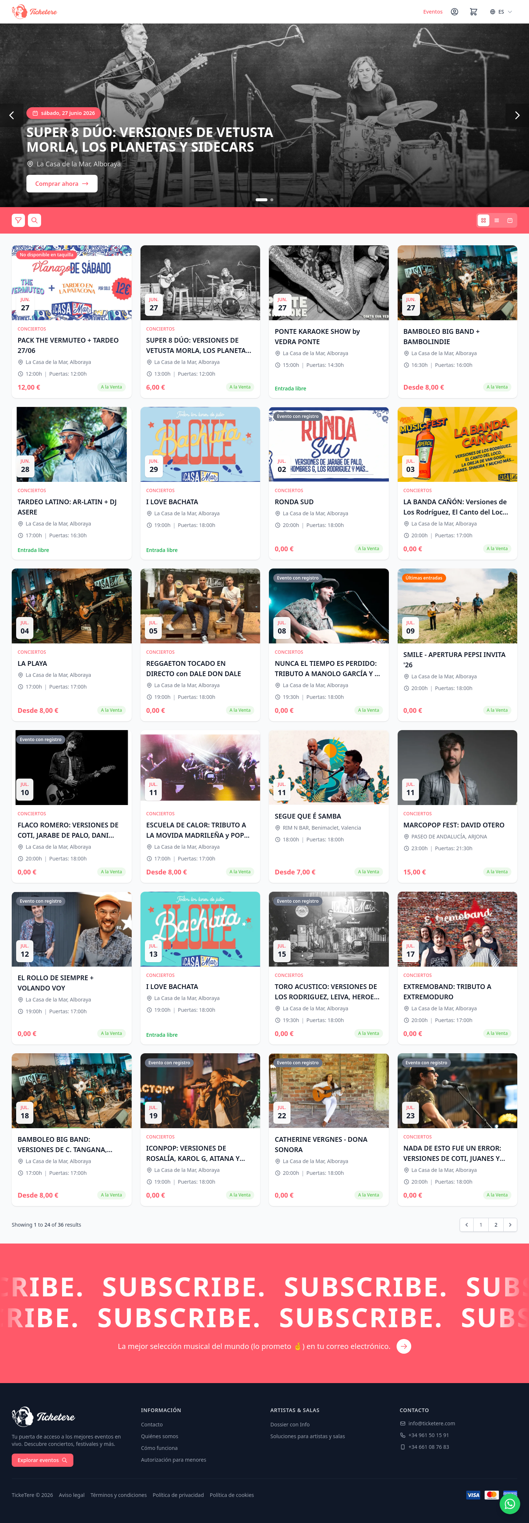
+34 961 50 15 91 (424, 1435)
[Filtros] (18, 220)
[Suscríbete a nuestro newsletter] (264, 1313)
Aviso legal (72, 1494)
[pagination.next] (510, 1225)
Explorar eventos (43, 1460)
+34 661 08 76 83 (424, 1446)
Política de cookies (232, 1494)
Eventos (433, 11)
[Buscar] (34, 220)
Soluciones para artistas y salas (307, 1436)
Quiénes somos (159, 1436)
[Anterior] (11, 115)
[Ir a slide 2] (271, 199)
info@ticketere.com (427, 1423)
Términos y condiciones (119, 1494)
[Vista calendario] (510, 220)
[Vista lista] (497, 220)
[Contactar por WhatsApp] (510, 1504)
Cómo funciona (159, 1447)
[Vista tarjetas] (483, 220)
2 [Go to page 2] (496, 1224)
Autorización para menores (174, 1459)
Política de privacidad (178, 1494)
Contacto (152, 1424)
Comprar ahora (62, 184)
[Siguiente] (517, 115)
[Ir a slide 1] (261, 199)
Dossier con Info (290, 1424)
